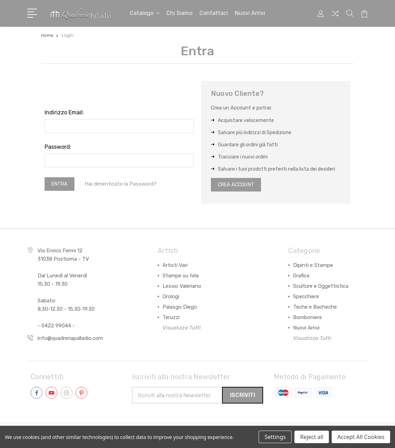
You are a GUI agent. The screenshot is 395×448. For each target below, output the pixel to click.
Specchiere (306, 297)
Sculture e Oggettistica (320, 287)
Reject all (311, 437)
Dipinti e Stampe (313, 266)
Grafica (301, 276)
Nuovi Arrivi (306, 328)
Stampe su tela (181, 276)
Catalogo (144, 12)
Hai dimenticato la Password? (123, 183)
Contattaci (213, 12)
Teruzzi (171, 318)
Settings (275, 437)
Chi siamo (179, 12)
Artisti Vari (175, 266)
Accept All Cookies (361, 437)
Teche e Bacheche (315, 307)
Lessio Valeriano (182, 287)
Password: (58, 145)
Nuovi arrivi (250, 12)
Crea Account (238, 184)
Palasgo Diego (180, 307)
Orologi (171, 297)
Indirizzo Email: (64, 111)
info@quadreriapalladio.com (70, 339)
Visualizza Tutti (182, 328)
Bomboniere (307, 318)
